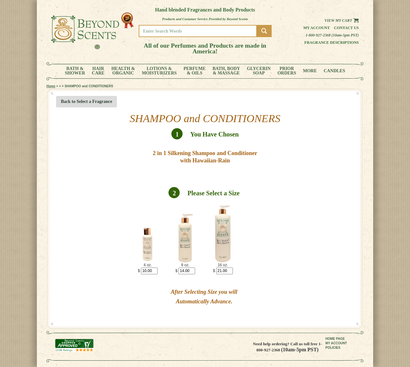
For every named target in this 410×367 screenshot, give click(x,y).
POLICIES (332, 347)
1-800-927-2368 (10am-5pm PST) (332, 35)
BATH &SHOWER (75, 70)
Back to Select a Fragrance (86, 101)
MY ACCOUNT (336, 343)
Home (50, 86)
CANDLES (334, 71)
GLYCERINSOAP (259, 70)
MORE (310, 71)
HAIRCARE (98, 70)
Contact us (346, 28)
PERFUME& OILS (195, 70)
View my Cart (341, 20)
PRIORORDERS (286, 70)
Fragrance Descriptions (331, 42)
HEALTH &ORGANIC (123, 70)
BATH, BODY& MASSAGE (226, 70)
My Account (316, 28)
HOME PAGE (335, 338)
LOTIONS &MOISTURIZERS (159, 70)
